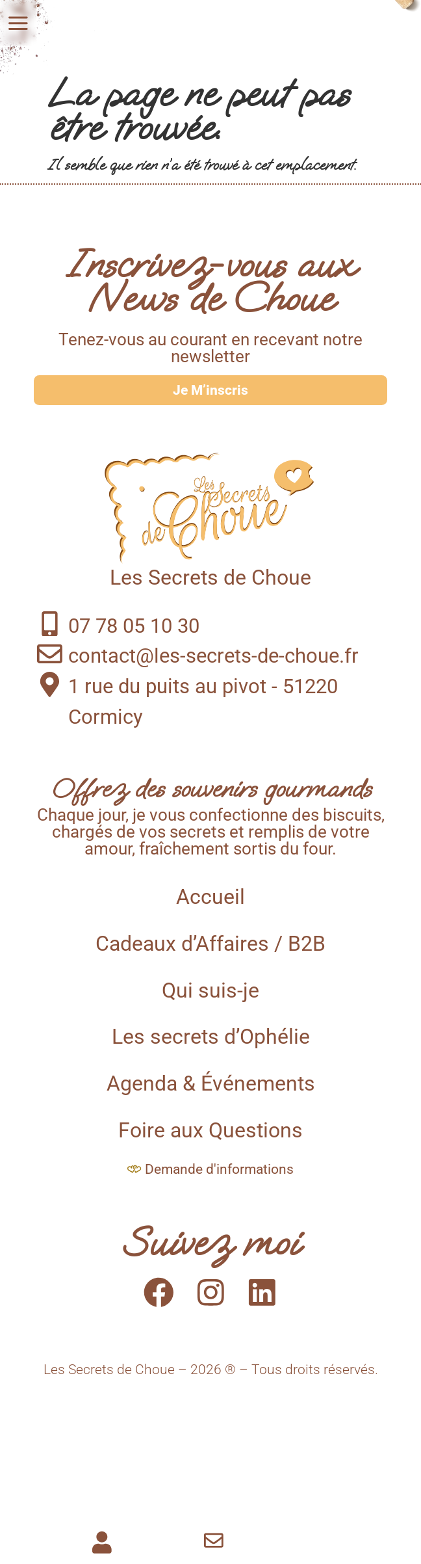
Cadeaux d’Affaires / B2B (210, 959)
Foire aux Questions (210, 1146)
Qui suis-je (210, 1006)
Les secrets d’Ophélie (211, 1052)
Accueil (210, 913)
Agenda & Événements (211, 1099)
